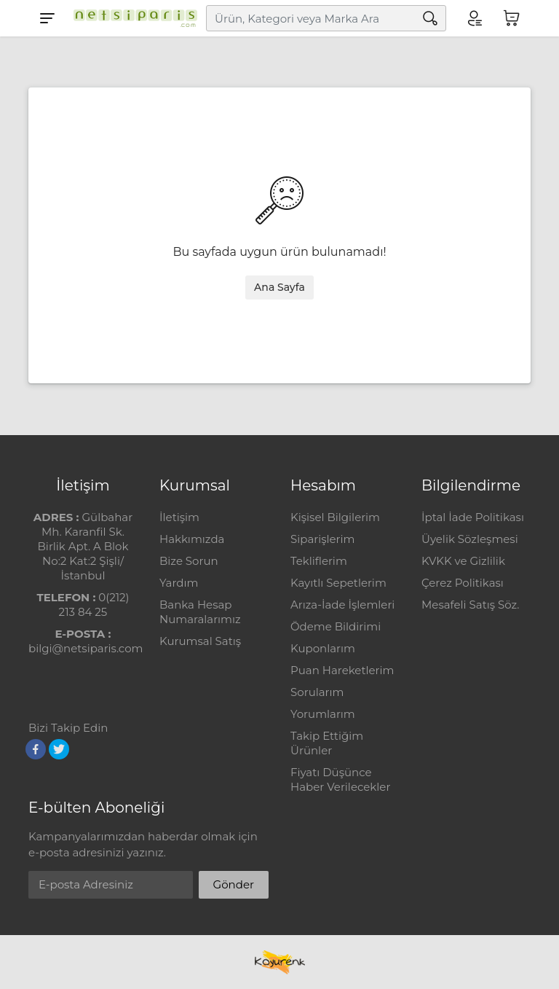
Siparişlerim (322, 539)
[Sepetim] (512, 18)
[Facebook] (35, 749)
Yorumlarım (322, 714)
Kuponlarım (322, 648)
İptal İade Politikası (472, 517)
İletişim (179, 517)
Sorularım (317, 692)
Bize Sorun (188, 561)
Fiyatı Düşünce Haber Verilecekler (340, 779)
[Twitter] (59, 749)
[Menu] (47, 18)
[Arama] (430, 18)
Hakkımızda (191, 539)
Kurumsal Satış (200, 641)
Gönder (233, 884)
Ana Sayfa (279, 287)
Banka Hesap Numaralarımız (200, 612)
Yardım (178, 583)
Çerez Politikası (462, 583)
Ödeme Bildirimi (335, 626)
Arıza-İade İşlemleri (342, 604)
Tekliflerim (318, 561)
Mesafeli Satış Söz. (470, 604)
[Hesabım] (474, 18)
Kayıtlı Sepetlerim (338, 583)
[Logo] (131, 18)
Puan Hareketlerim (342, 670)
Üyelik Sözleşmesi (469, 539)
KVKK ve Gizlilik (463, 561)
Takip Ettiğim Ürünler (326, 743)
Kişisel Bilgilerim (335, 517)
